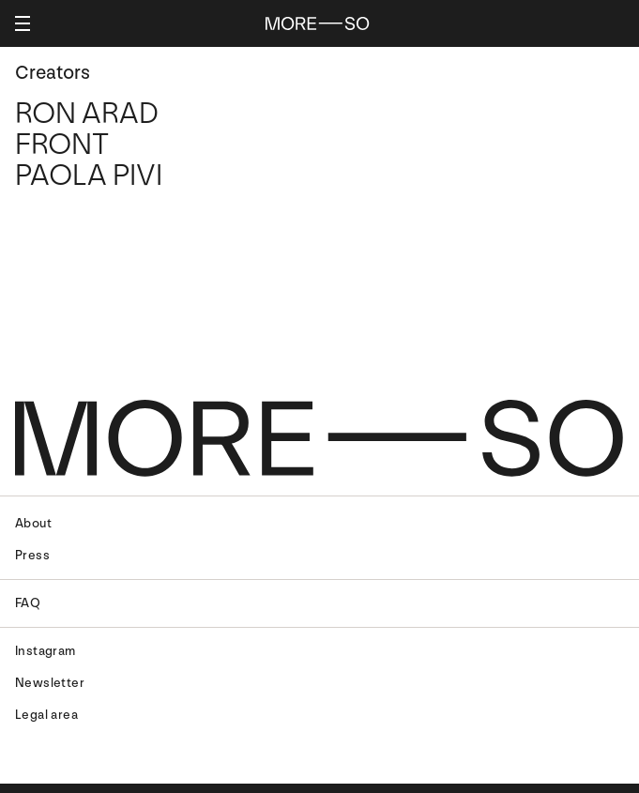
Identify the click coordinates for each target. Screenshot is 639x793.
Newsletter (49, 683)
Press (32, 555)
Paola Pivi (88, 175)
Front (62, 144)
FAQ (27, 603)
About (33, 523)
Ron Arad (87, 113)
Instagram (45, 651)
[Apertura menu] (22, 23)
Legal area (46, 715)
